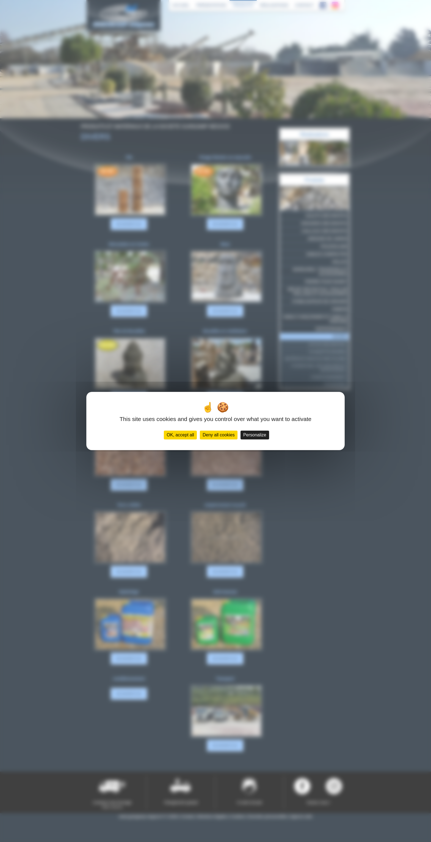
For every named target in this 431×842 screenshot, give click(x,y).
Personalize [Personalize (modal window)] (254, 435)
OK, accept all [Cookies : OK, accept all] (180, 435)
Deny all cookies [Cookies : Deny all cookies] (219, 435)
